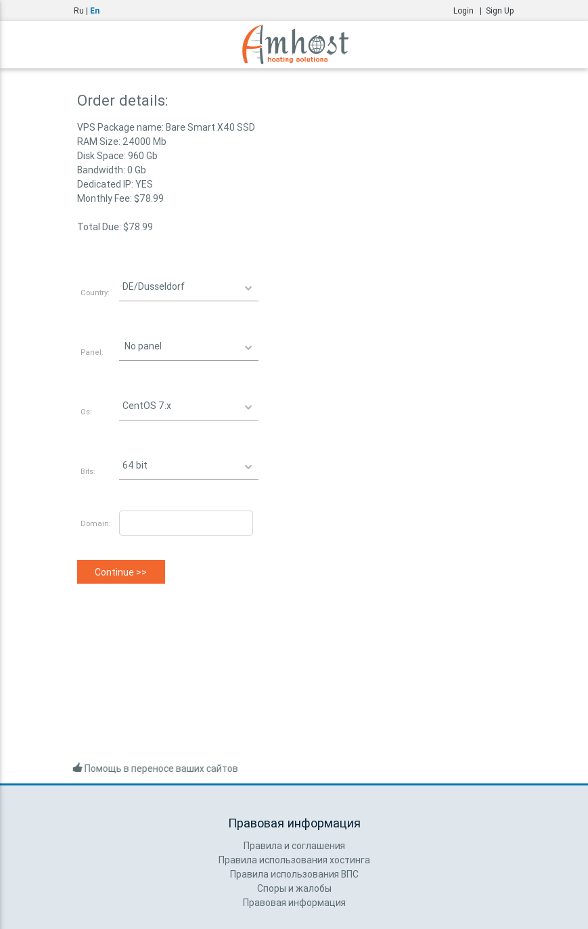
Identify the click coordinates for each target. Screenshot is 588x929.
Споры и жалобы (294, 888)
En (94, 10)
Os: (86, 411)
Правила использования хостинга (294, 860)
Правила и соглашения (294, 846)
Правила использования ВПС (294, 874)
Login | (469, 10)
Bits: (88, 471)
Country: (95, 292)
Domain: (96, 523)
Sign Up (500, 10)
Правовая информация (294, 902)
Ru (79, 10)
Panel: (92, 352)
